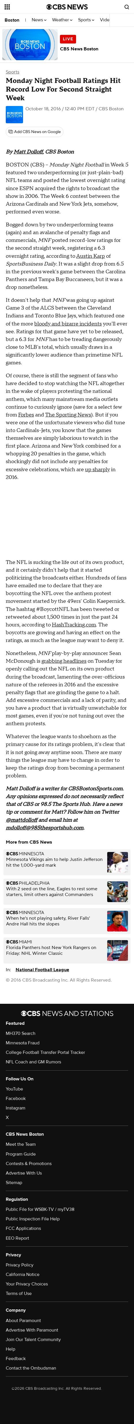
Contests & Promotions (29, 1163)
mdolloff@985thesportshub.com (44, 828)
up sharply (97, 469)
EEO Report (17, 1238)
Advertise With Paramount (32, 1330)
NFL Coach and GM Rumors (33, 1062)
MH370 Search (20, 1033)
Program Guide (21, 1154)
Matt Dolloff (28, 152)
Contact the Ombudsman (31, 1368)
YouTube (14, 1089)
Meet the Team (21, 1144)
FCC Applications (23, 1228)
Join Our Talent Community (33, 1339)
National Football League (42, 970)
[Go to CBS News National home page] (67, 7)
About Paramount (23, 1320)
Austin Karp (90, 256)
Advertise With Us (24, 1173)
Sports (86, 20)
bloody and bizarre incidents (68, 324)
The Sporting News (68, 415)
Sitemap (14, 1182)
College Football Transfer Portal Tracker (45, 1052)
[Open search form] (126, 7)
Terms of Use (19, 1293)
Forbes (26, 415)
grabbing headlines (63, 661)
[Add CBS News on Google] (34, 132)
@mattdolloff (21, 820)
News (39, 20)
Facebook (16, 1098)
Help (10, 1349)
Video (106, 20)
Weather (62, 20)
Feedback (16, 1358)
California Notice (22, 1274)
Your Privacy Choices (27, 1284)
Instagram (15, 1108)
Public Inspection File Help (33, 1219)
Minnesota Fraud (22, 1043)
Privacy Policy (19, 1265)
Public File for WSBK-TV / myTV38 (40, 1209)
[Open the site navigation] (25, 7)
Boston (12, 20)
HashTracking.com (74, 625)
